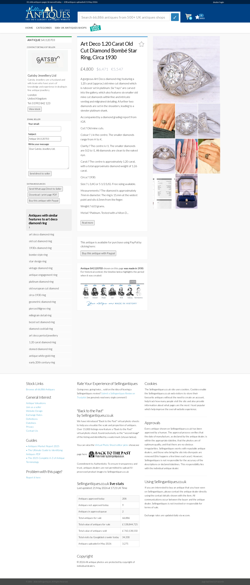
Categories (44, 27)
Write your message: (38, 144)
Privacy (30, 426)
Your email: (33, 123)
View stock (34, 109)
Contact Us (32, 430)
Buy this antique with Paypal (98, 253)
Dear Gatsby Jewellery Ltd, (48, 157)
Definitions (32, 418)
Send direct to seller (40, 173)
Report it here (33, 477)
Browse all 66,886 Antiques (40, 389)
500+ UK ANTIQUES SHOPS (70, 27)
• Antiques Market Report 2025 (42, 446)
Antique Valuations (36, 403)
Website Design (34, 410)
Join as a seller (33, 407)
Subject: (32, 134)
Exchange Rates (34, 414)
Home (29, 27)
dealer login (218, 2)
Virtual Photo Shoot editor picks (111, 444)
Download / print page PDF (43, 194)
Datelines (31, 422)
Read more (87, 222)
